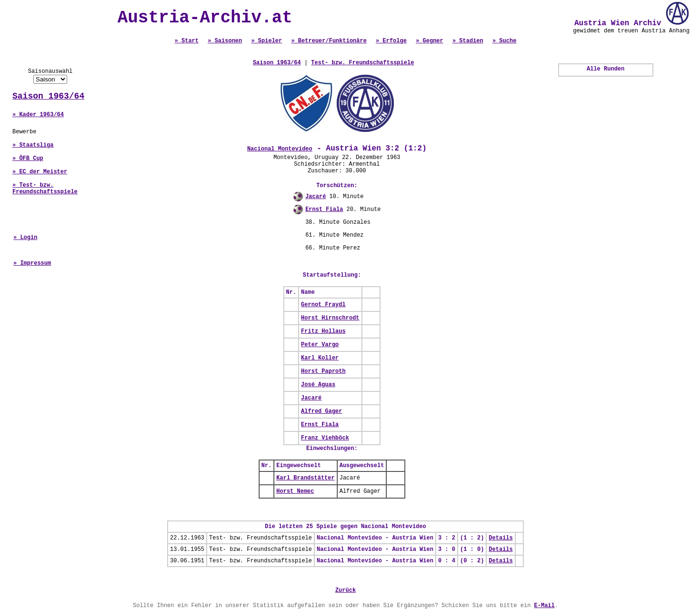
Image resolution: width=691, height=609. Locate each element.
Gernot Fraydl (323, 304)
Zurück (345, 590)
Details (500, 538)
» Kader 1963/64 (38, 114)
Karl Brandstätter (305, 478)
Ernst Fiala (324, 209)
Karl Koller (320, 358)
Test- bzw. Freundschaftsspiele (362, 63)
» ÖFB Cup (27, 158)
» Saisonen (225, 41)
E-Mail (544, 605)
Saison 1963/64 (48, 96)
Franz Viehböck (325, 438)
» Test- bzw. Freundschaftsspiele (45, 188)
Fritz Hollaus (323, 331)
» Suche (504, 41)
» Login (25, 237)
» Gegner (429, 41)
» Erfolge (391, 41)
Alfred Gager (321, 411)
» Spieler (266, 41)
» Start (187, 41)
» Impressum (32, 263)
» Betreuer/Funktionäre (328, 41)
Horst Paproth (323, 371)
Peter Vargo (320, 344)
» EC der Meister (39, 172)
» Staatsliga (32, 145)
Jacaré (315, 196)
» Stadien (467, 41)
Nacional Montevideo (279, 149)
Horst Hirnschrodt (330, 318)
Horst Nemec (295, 491)
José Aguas (318, 384)
